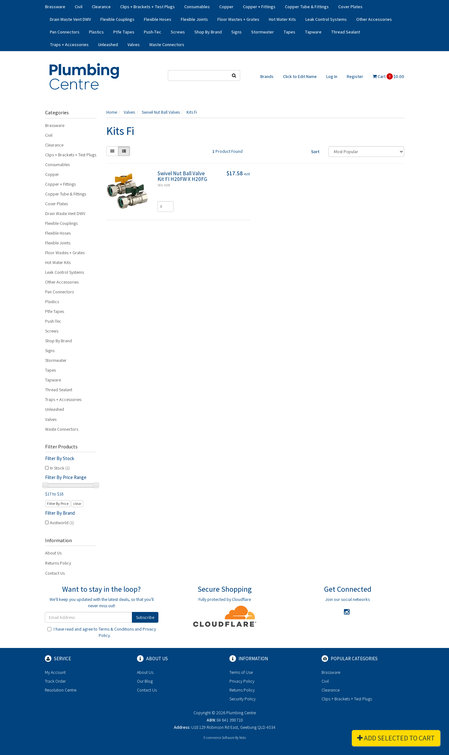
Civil (78, 6)
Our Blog (145, 681)
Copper (226, 6)
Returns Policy (58, 563)
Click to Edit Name (300, 76)
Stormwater (262, 32)
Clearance (101, 6)
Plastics (96, 32)
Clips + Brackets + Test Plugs (147, 6)
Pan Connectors (65, 32)
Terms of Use (241, 672)
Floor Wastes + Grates (238, 19)
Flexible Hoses (157, 19)
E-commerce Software (219, 737)
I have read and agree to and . (101, 632)
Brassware (55, 6)
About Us (53, 553)
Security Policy (242, 699)
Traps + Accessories (69, 44)
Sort (315, 151)
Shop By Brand (208, 32)
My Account (55, 672)
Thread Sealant (345, 32)
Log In (331, 76)
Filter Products (61, 447)
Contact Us (55, 573)
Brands (267, 76)
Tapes (289, 32)
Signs (236, 32)
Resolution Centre (60, 690)
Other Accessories (374, 19)
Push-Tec (152, 32)
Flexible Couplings (117, 19)
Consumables (197, 6)
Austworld (62, 522)
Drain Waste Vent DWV (70, 19)
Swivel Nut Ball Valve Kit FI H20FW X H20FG (182, 176)
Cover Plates (350, 6)
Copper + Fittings (259, 6)
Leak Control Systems (326, 19)
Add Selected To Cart (396, 738)
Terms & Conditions (116, 629)
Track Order (55, 681)
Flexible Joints (194, 19)
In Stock (60, 468)
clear (77, 503)
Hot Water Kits (282, 19)
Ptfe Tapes (123, 32)
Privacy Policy (241, 681)
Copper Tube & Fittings (307, 6)
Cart (388, 76)
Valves (133, 44)
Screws (178, 32)
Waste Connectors (166, 44)
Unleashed (108, 44)
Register (355, 76)
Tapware (313, 32)
